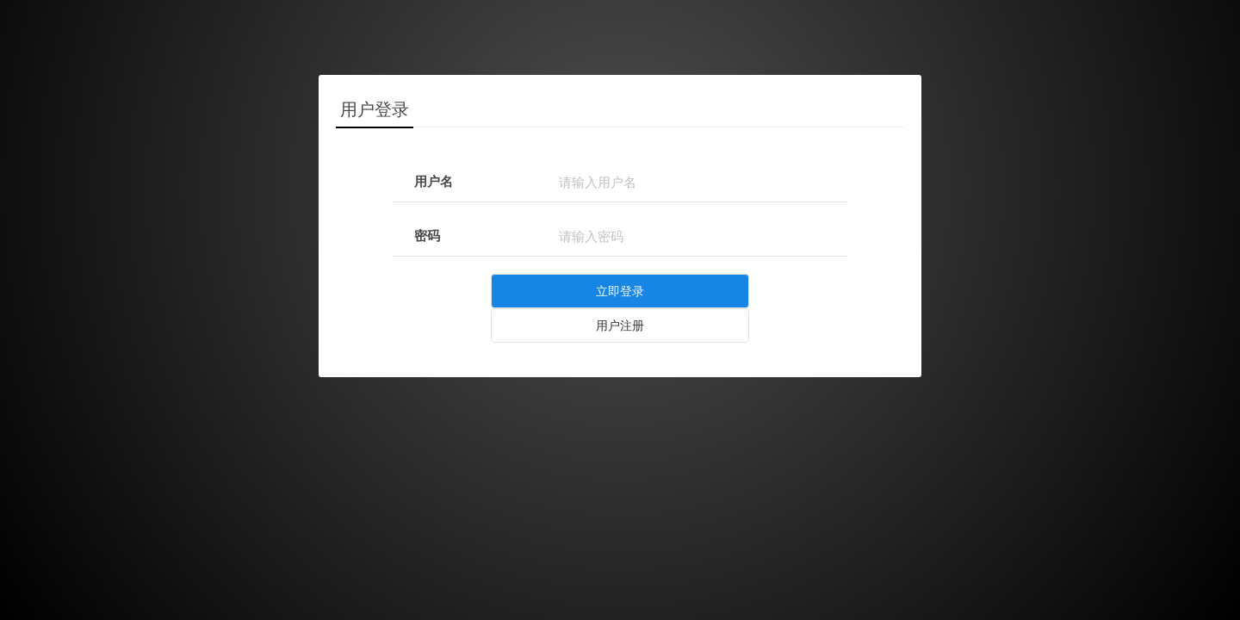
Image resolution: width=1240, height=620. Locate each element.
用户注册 (620, 325)
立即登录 (620, 291)
